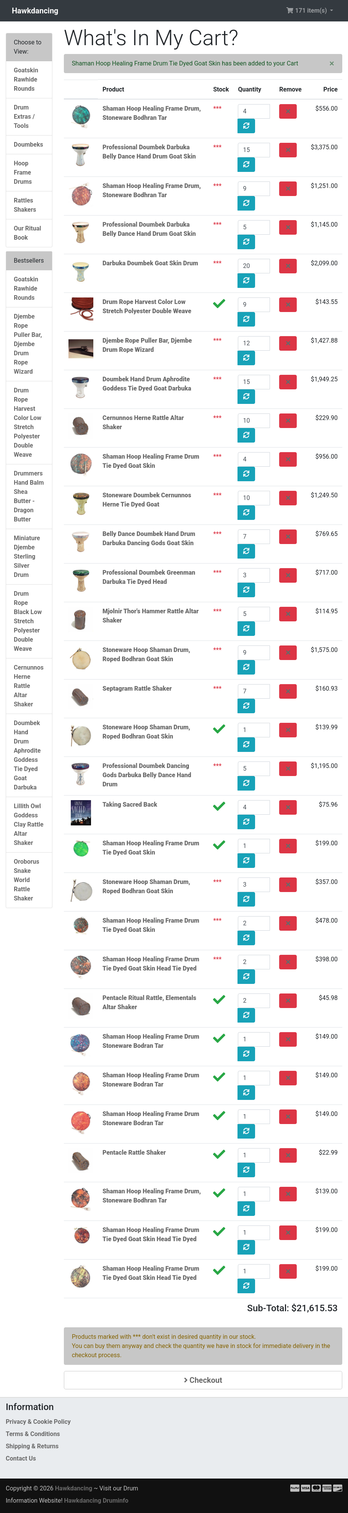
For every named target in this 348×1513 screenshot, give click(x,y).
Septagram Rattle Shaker (137, 688)
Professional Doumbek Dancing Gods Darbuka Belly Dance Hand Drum (146, 775)
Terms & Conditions (33, 1434)
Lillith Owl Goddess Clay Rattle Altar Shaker (29, 824)
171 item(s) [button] (307, 10)
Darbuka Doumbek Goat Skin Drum (150, 263)
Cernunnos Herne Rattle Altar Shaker (29, 686)
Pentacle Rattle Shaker (134, 1152)
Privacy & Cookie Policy (38, 1421)
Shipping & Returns (32, 1446)
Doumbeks (28, 144)
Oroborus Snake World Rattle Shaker (26, 880)
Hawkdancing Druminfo (96, 1500)
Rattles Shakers (25, 205)
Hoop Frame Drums (23, 172)
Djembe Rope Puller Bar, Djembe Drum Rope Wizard (28, 344)
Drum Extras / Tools (24, 116)
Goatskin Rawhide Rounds (26, 79)
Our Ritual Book (27, 233)
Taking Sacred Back (129, 804)
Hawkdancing (35, 10)
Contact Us (21, 1458)
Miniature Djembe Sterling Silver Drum (27, 556)
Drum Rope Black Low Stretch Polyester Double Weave (28, 621)
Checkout (203, 1380)
